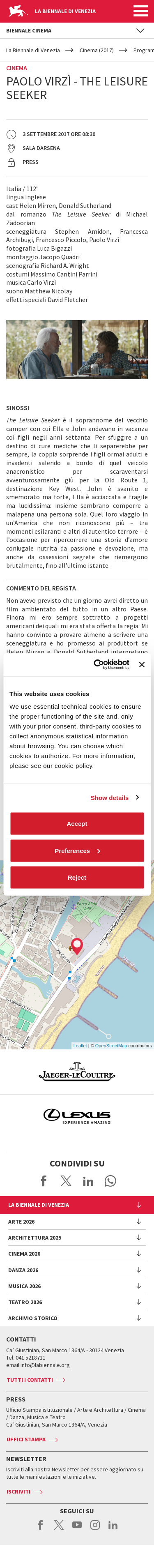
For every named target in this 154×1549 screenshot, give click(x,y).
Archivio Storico (32, 1318)
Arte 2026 (21, 1221)
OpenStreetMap (111, 1045)
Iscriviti (18, 1491)
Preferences (77, 850)
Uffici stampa (26, 1439)
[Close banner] (142, 664)
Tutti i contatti (30, 1379)
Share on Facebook (44, 1181)
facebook (40, 1529)
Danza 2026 (23, 1270)
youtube (77, 1529)
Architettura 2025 (34, 1237)
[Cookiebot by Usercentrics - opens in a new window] (96, 664)
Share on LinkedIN (88, 1181)
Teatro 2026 (25, 1302)
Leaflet (80, 1045)
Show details (110, 797)
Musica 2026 (24, 1286)
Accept (77, 823)
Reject (77, 877)
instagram (95, 1529)
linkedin (113, 1529)
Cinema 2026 (24, 1253)
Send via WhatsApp (110, 1181)
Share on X (66, 1181)
